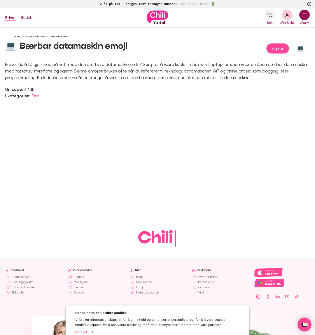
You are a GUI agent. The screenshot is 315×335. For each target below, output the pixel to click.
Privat (10, 17)
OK (162, 321)
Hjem (17, 36)
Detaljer (81, 307)
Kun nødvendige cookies (218, 321)
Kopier (278, 48)
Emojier (27, 36)
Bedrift (27, 17)
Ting (36, 95)
